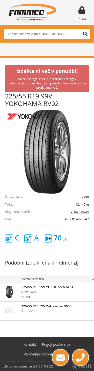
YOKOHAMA (80, 211)
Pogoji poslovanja (56, 344)
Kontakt (29, 344)
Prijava (81, 19)
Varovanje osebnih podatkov (47, 354)
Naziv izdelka (32, 278)
